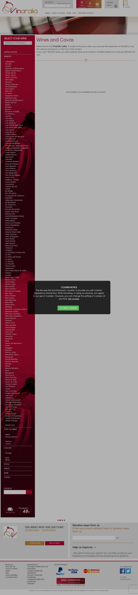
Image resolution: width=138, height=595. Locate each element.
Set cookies (73, 299)
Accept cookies (68, 308)
